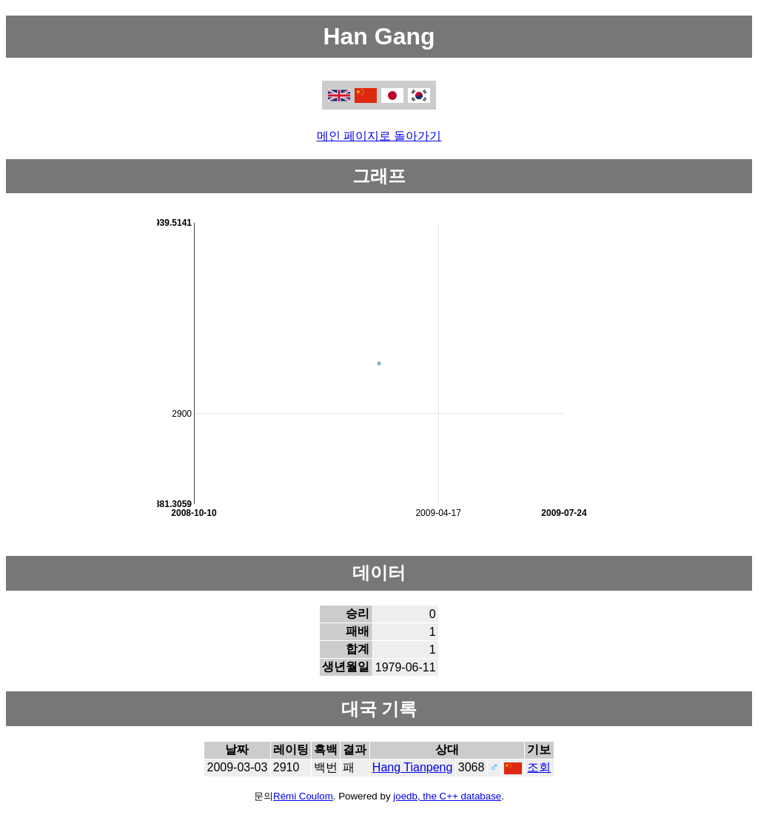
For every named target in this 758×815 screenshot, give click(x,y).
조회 (539, 767)
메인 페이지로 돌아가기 (379, 136)
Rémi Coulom (303, 796)
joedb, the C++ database (447, 796)
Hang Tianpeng (412, 767)
